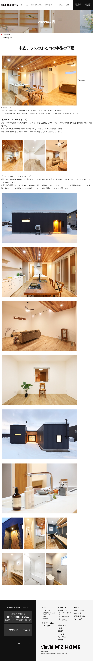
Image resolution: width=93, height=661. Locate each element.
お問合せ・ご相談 (79, 610)
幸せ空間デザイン (64, 617)
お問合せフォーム (18, 630)
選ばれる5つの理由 (48, 623)
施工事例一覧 (62, 607)
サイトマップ (78, 619)
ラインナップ (46, 610)
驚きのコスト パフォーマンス (63, 619)
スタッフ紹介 (62, 637)
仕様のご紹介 (62, 625)
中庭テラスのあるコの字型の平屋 (46, 48)
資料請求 (76, 607)
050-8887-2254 (18, 617)
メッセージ (61, 634)
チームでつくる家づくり (65, 613)
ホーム (44, 607)
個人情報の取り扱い (80, 616)
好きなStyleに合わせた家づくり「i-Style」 (49, 614)
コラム (18, 643)
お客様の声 (61, 628)
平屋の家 (46, 618)
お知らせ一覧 (78, 613)
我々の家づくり (62, 610)
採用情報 (60, 640)
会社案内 (60, 631)
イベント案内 (46, 626)
